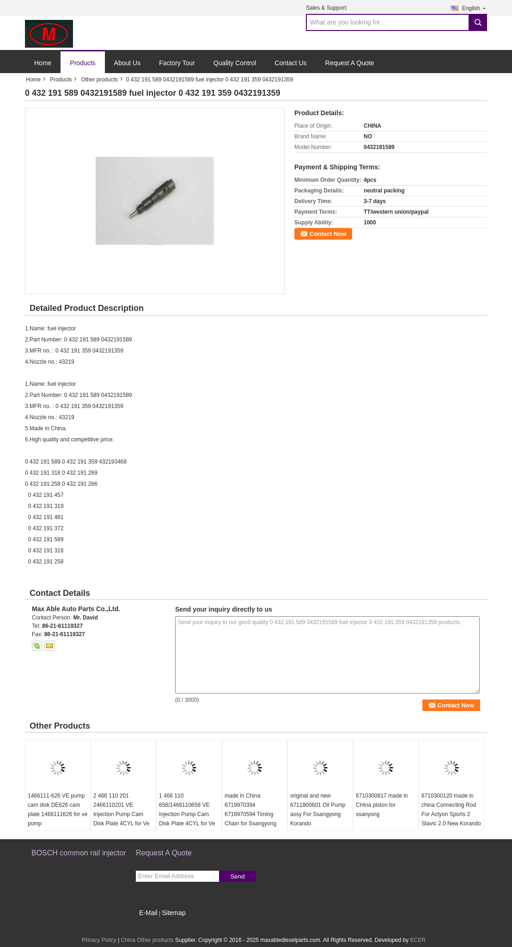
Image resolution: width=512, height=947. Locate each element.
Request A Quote (349, 63)
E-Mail (148, 912)
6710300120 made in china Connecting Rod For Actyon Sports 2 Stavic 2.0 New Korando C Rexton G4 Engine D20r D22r (451, 818)
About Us (127, 63)
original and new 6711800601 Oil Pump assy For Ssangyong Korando (317, 809)
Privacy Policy (99, 940)
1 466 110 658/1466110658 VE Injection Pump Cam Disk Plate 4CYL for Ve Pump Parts (187, 814)
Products (82, 63)
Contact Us (290, 63)
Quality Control (234, 63)
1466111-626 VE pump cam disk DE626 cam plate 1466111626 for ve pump (57, 809)
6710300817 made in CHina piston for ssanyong (382, 804)
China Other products (147, 940)
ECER (417, 940)
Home (42, 63)
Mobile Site (152, 924)
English (474, 8)
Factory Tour (177, 63)
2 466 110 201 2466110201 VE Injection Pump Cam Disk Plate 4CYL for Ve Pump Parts (121, 814)
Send (237, 876)
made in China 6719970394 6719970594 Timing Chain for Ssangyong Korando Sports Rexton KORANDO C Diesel (253, 818)
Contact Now (328, 233)
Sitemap (173, 912)
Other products (99, 79)
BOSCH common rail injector (78, 853)
